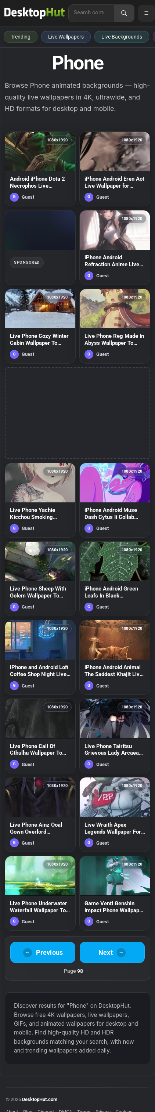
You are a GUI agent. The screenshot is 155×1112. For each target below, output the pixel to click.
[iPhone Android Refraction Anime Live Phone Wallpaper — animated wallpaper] (115, 247)
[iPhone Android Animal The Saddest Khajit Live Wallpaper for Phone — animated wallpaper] (115, 657)
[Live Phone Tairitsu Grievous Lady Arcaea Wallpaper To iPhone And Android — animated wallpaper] (115, 736)
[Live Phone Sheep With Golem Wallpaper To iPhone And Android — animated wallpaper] (40, 579)
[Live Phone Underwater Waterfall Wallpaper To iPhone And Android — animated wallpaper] (40, 893)
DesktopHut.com (39, 1099)
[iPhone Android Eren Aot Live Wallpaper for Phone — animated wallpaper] (115, 169)
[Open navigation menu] (146, 13)
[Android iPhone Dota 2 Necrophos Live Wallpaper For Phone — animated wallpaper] (40, 169)
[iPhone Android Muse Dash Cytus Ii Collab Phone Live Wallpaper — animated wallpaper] (115, 500)
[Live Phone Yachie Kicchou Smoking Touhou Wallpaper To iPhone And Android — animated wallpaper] (40, 500)
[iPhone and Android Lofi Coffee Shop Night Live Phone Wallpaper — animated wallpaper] (40, 657)
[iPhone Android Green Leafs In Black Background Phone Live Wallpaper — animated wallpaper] (115, 579)
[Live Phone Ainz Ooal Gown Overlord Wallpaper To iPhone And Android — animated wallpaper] (40, 814)
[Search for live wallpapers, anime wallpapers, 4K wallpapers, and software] (91, 12)
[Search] (124, 13)
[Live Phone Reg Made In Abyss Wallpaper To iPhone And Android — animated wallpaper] (115, 326)
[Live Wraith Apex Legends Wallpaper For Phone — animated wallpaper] (115, 814)
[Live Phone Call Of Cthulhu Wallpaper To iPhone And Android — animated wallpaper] (40, 736)
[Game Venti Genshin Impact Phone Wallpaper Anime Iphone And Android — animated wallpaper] (115, 893)
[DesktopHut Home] (34, 13)
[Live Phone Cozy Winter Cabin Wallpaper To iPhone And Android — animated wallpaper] (40, 326)
